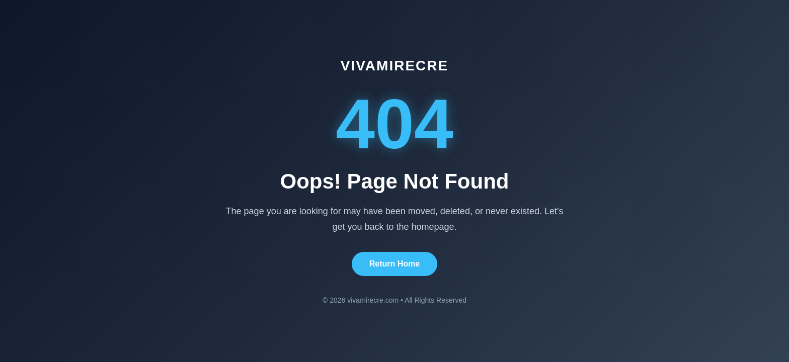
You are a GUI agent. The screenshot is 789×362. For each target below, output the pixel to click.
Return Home (394, 263)
